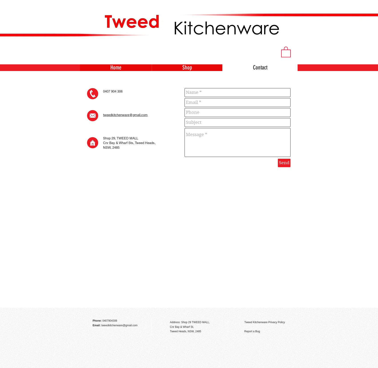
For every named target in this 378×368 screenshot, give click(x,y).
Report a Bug (252, 331)
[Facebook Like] (285, 313)
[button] (286, 51)
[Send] (284, 163)
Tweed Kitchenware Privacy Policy (264, 322)
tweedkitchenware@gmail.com (125, 115)
